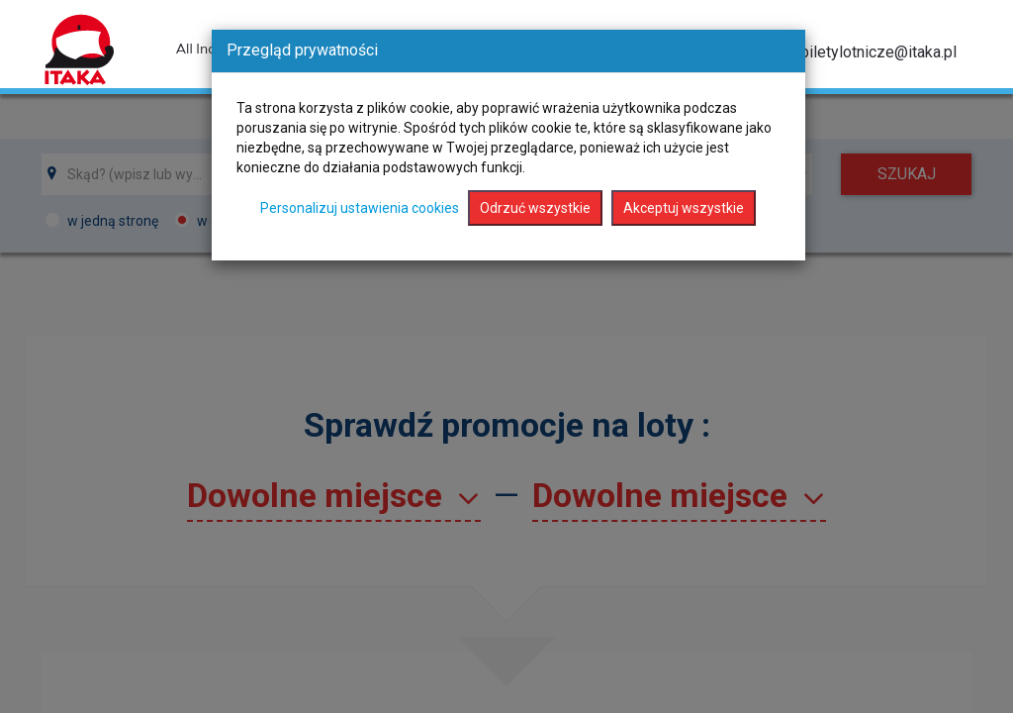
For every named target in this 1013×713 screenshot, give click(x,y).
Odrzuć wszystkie (535, 208)
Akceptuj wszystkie (683, 208)
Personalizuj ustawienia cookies (359, 208)
